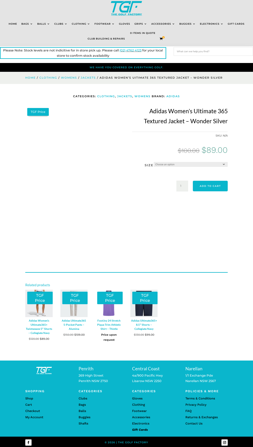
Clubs (58, 23)
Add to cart (210, 185)
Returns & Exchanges (201, 417)
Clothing (79, 23)
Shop (29, 398)
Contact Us (193, 423)
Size (149, 165)
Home (13, 23)
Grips (138, 23)
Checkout (32, 411)
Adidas (173, 96)
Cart (28, 405)
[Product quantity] (182, 186)
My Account (34, 417)
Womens (69, 77)
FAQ (188, 411)
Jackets (88, 77)
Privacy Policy (195, 405)
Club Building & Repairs (106, 38)
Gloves (124, 23)
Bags (25, 23)
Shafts (83, 423)
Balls (41, 23)
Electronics (209, 23)
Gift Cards (236, 23)
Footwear (102, 23)
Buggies (185, 23)
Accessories (161, 23)
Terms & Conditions (200, 398)
